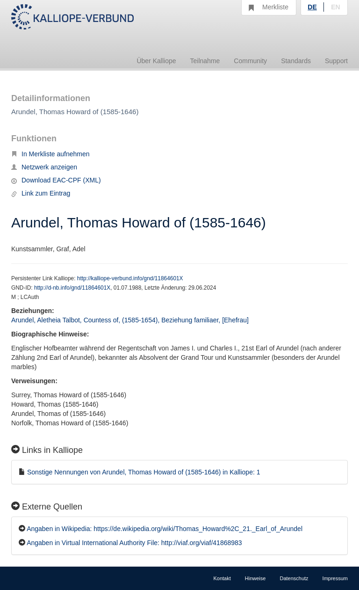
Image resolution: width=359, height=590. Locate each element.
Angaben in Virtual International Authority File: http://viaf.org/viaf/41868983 (134, 542)
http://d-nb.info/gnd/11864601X (72, 287)
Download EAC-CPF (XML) (56, 180)
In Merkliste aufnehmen (50, 154)
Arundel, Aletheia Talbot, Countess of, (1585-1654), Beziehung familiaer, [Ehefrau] (130, 320)
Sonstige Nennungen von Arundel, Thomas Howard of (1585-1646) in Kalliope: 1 (143, 472)
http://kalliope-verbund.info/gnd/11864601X (130, 278)
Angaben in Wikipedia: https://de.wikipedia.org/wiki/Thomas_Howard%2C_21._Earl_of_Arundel (164, 528)
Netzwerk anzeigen (44, 167)
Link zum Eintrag (40, 193)
